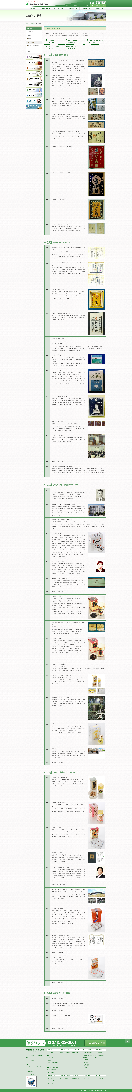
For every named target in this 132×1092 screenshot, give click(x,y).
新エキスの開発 (64, 1078)
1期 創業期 (56, 42)
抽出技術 (86, 1067)
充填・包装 (86, 1065)
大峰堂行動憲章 (52, 1072)
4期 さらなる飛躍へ (56, 48)
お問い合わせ (29, 1071)
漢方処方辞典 (51, 1081)
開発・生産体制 (87, 1049)
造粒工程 (86, 1059)
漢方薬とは (51, 1078)
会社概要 (30, 38)
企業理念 (32, 23)
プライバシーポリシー (32, 1074)
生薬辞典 (50, 1083)
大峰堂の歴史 (30, 42)
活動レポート (86, 1075)
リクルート (98, 1075)
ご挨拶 (30, 35)
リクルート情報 (84, 5)
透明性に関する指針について (35, 47)
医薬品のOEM (75, 1049)
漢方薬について (52, 1075)
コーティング (87, 1062)
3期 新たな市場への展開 (97, 42)
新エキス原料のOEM (65, 1075)
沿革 (49, 1060)
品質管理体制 (98, 1049)
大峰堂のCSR (75, 1075)
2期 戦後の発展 (76, 42)
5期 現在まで (76, 48)
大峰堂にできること (65, 1049)
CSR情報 (75, 5)
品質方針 (30, 51)
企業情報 (50, 1049)
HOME (68, 5)
